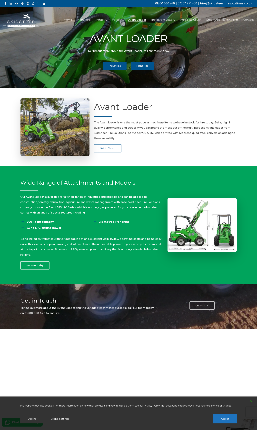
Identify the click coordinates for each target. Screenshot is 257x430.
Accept (225, 418)
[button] (115, 66)
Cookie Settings (60, 418)
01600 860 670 (165, 3)
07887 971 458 (187, 3)
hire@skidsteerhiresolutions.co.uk (226, 3)
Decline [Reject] (32, 418)
